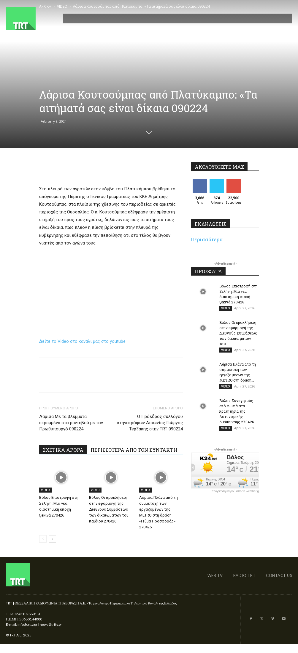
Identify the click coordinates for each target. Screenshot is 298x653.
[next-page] (52, 539)
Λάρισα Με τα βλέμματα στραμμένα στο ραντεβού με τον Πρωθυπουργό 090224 (71, 423)
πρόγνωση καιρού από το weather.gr (236, 492)
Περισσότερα (207, 239)
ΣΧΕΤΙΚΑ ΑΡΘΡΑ (63, 450)
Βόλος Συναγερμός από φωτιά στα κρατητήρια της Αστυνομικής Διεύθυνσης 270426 (236, 412)
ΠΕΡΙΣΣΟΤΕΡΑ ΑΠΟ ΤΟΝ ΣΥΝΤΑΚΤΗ (134, 450)
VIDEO (45, 490)
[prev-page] (43, 539)
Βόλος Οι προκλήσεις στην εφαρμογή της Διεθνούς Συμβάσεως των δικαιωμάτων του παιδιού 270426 (109, 509)
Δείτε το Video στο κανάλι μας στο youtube (82, 341)
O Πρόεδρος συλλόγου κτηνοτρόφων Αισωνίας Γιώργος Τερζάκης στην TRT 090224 (150, 423)
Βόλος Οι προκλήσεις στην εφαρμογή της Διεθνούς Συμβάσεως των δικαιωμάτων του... (238, 333)
